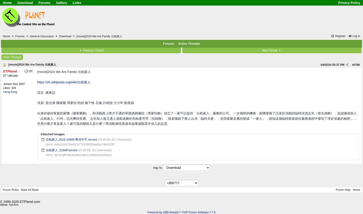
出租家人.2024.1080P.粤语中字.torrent (71, 139)
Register (338, 36)
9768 (356, 64)
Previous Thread (91, 50)
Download (25, 3)
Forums (44, 3)
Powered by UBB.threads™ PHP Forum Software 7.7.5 (181, 212)
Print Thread (12, 57)
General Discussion (42, 36)
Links (77, 3)
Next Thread (272, 50)
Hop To (157, 168)
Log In (354, 36)
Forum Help (343, 190)
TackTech (14, 205)
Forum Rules (11, 190)
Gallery (61, 3)
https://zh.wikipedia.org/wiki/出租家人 (64, 82)
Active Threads (189, 43)
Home (7, 3)
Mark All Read (30, 190)
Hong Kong (10, 92)
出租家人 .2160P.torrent (61, 150)
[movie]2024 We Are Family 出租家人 (32, 64)
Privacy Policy (349, 3)
